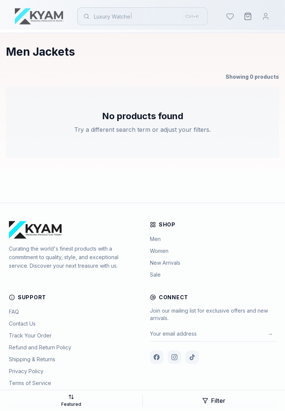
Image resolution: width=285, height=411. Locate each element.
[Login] (265, 16)
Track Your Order (30, 335)
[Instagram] (174, 357)
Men (155, 239)
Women (159, 251)
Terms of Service (30, 383)
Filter (213, 400)
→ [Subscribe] (270, 333)
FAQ (14, 312)
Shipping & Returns (32, 359)
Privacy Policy (26, 371)
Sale (155, 274)
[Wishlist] (230, 16)
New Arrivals (165, 263)
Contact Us (22, 323)
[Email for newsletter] (207, 333)
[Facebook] (156, 357)
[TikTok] (192, 357)
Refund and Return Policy (40, 347)
